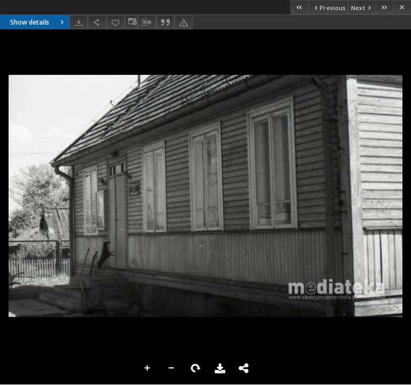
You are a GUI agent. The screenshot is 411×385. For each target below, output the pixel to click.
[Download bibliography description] (147, 22)
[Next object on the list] (362, 7)
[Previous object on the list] (328, 7)
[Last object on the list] (384, 7)
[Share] (97, 22)
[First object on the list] (299, 7)
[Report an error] (183, 22)
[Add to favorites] (115, 22)
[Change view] (131, 22)
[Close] (402, 7)
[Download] (79, 22)
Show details (38, 22)
